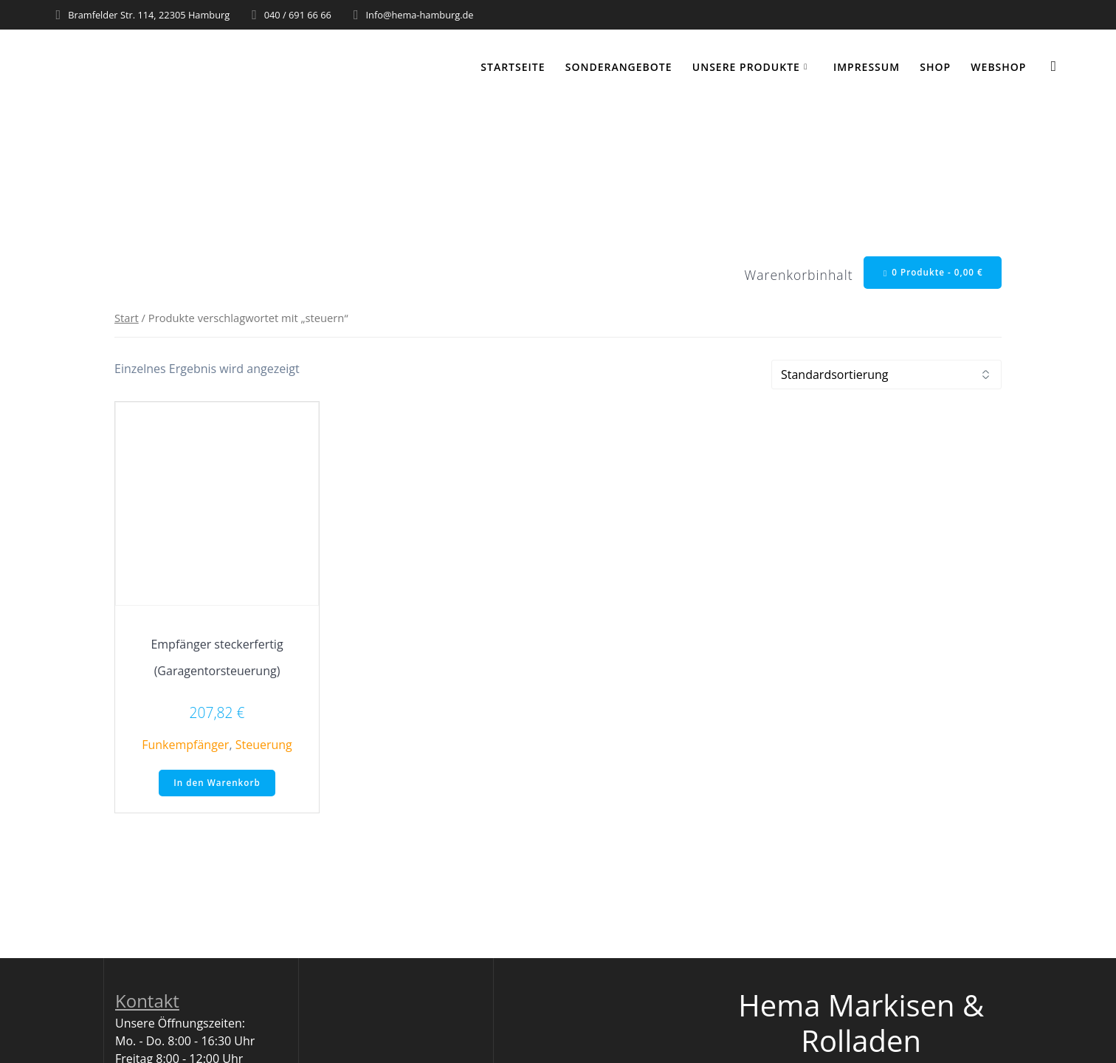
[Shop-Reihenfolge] (886, 376)
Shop (935, 67)
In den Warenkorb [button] (217, 784)
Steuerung (263, 746)
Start (126, 318)
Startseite (512, 67)
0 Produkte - (931, 273)
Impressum (866, 67)
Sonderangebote (618, 67)
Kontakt (147, 1003)
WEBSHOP (998, 67)
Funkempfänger (185, 746)
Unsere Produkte (746, 67)
